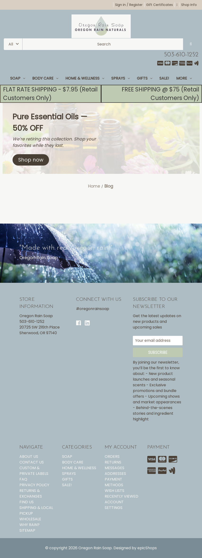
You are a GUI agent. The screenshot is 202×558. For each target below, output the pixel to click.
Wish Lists (114, 490)
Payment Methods (114, 482)
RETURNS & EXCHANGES (30, 493)
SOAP (17, 78)
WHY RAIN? (29, 524)
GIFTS (144, 78)
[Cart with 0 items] (177, 4)
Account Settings (114, 504)
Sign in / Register (129, 4)
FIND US (26, 502)
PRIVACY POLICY (34, 485)
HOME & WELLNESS (84, 78)
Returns (113, 462)
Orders (112, 456)
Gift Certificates (159, 4)
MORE (184, 78)
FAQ (23, 479)
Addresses (115, 473)
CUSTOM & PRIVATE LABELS (33, 470)
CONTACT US (31, 462)
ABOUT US (28, 456)
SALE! (164, 78)
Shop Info (189, 4)
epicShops (147, 548)
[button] (31, 160)
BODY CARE (45, 78)
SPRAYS (120, 78)
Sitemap (27, 530)
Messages (114, 468)
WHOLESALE (30, 519)
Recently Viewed (121, 496)
